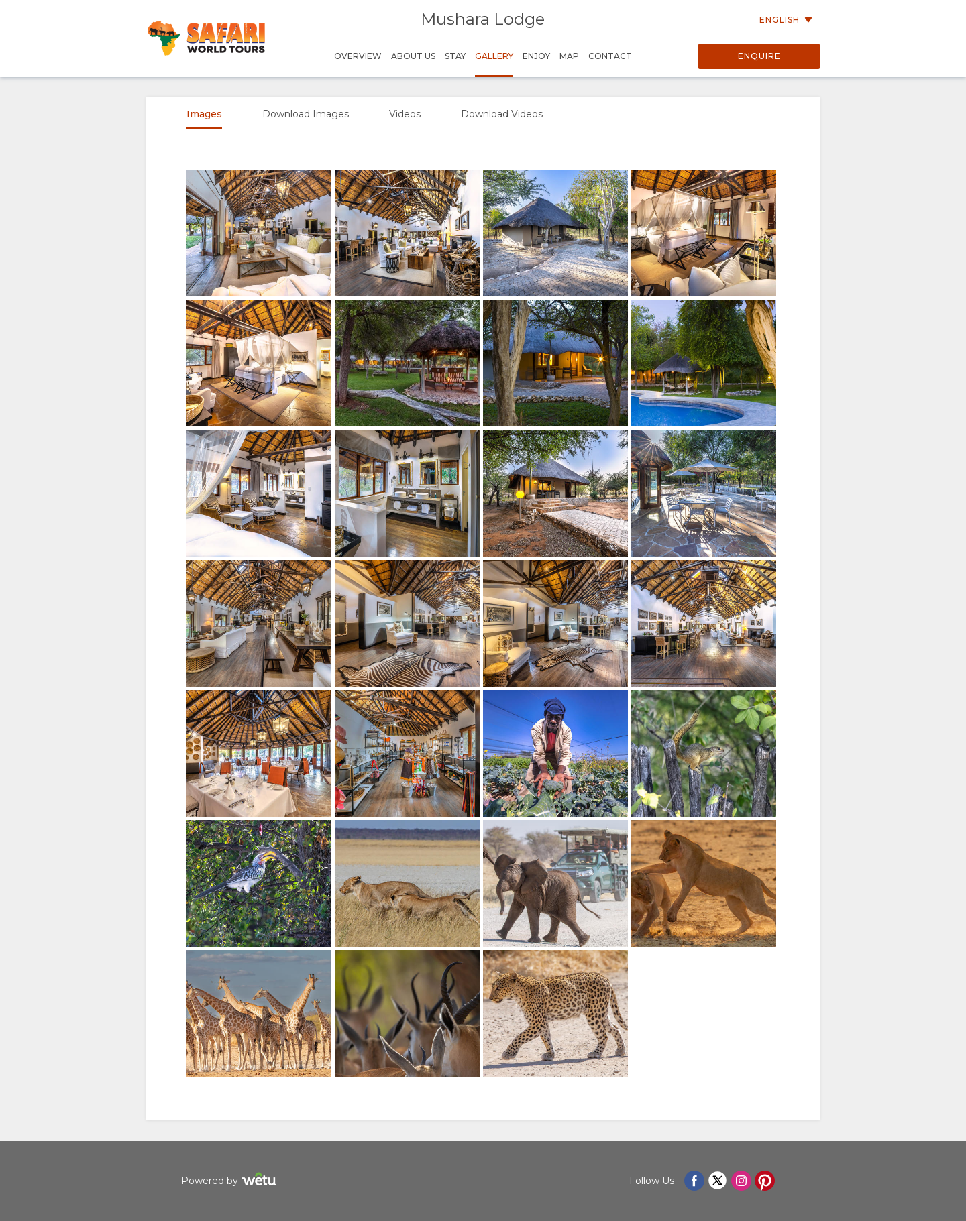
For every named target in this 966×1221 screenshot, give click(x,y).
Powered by (230, 1181)
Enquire (759, 56)
